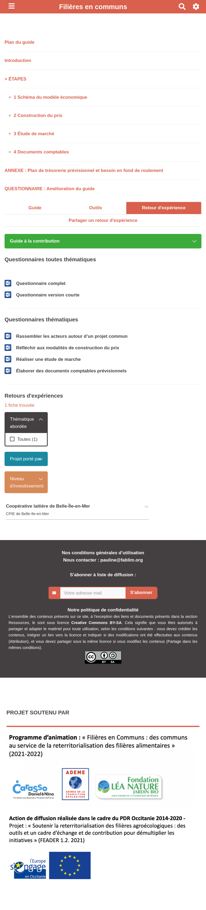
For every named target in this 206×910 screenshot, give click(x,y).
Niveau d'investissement (26, 482)
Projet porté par (25, 458)
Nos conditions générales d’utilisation (103, 552)
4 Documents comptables (41, 152)
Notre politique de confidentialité (103, 609)
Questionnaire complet (40, 283)
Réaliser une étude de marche (48, 359)
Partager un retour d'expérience (103, 220)
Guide (34, 207)
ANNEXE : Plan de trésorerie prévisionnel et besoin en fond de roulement (84, 170)
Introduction (18, 60)
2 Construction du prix (38, 115)
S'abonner (141, 592)
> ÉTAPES (15, 79)
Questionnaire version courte (47, 295)
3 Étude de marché (34, 133)
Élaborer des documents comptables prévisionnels (71, 370)
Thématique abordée (22, 423)
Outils (95, 207)
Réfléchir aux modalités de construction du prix (67, 347)
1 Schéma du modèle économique (50, 97)
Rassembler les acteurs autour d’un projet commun (72, 336)
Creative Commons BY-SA (96, 623)
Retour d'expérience (164, 207)
